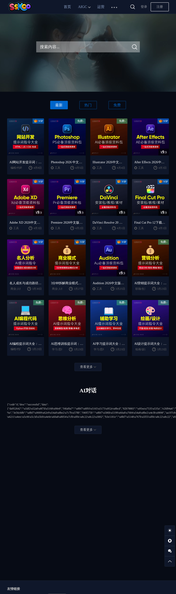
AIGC (82, 7)
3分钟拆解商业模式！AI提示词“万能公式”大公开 (67, 283)
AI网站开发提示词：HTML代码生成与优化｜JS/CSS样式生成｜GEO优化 (25, 162)
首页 (67, 7)
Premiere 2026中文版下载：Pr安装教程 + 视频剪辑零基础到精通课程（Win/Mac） (67, 222)
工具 (57, 167)
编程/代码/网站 (20, 167)
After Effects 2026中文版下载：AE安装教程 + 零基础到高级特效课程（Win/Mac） (150, 162)
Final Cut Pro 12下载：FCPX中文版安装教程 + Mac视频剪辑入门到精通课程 (150, 222)
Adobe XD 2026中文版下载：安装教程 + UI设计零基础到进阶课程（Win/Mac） (25, 222)
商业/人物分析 (19, 288)
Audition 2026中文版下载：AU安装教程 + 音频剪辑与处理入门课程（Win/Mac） (109, 283)
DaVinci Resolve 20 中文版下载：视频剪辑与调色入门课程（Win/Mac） (109, 222)
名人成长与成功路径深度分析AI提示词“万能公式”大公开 (25, 283)
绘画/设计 (141, 349)
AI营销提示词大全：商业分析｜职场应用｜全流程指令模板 (150, 283)
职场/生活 (141, 288)
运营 (100, 7)
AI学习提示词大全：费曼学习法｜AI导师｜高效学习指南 (109, 343)
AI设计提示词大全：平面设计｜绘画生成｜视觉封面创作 (150, 343)
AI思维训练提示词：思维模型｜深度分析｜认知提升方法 (67, 343)
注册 (160, 6)
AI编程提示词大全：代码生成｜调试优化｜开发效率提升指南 (25, 343)
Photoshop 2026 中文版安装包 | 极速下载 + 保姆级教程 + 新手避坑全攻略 (67, 162)
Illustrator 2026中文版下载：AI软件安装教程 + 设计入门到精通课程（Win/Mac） (109, 162)
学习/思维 (58, 349)
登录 (144, 6)
